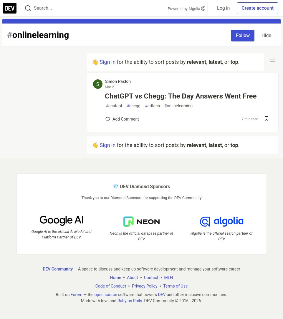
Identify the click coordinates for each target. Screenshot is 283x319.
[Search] (28, 8)
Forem (76, 294)
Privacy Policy (144, 285)
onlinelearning (178, 106)
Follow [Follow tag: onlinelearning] (243, 35)
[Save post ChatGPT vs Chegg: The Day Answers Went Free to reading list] (266, 119)
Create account (257, 8)
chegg (133, 106)
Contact (151, 277)
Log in (223, 8)
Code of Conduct (110, 285)
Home (115, 277)
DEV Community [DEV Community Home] (58, 268)
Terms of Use (175, 285)
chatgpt (114, 106)
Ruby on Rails (129, 300)
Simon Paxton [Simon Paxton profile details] (118, 81)
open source (106, 294)
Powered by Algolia (187, 8)
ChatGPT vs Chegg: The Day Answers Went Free (180, 96)
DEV (162, 294)
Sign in (107, 62)
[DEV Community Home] (9, 8)
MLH (168, 277)
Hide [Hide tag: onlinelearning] (266, 35)
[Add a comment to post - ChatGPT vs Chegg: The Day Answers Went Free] (122, 119)
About (132, 277)
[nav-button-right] (272, 59)
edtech (152, 106)
